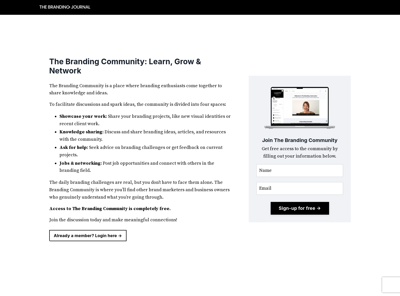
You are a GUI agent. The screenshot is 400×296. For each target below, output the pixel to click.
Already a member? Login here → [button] (88, 235)
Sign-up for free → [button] (300, 208)
